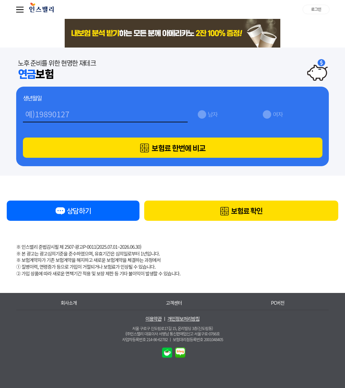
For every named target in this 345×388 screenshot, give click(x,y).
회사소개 (69, 303)
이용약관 (154, 319)
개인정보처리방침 (183, 319)
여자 (278, 114)
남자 (213, 114)
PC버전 (277, 303)
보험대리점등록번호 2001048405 (198, 339)
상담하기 (73, 212)
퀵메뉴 (21, 9)
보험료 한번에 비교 (173, 148)
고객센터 (174, 303)
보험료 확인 (241, 211)
